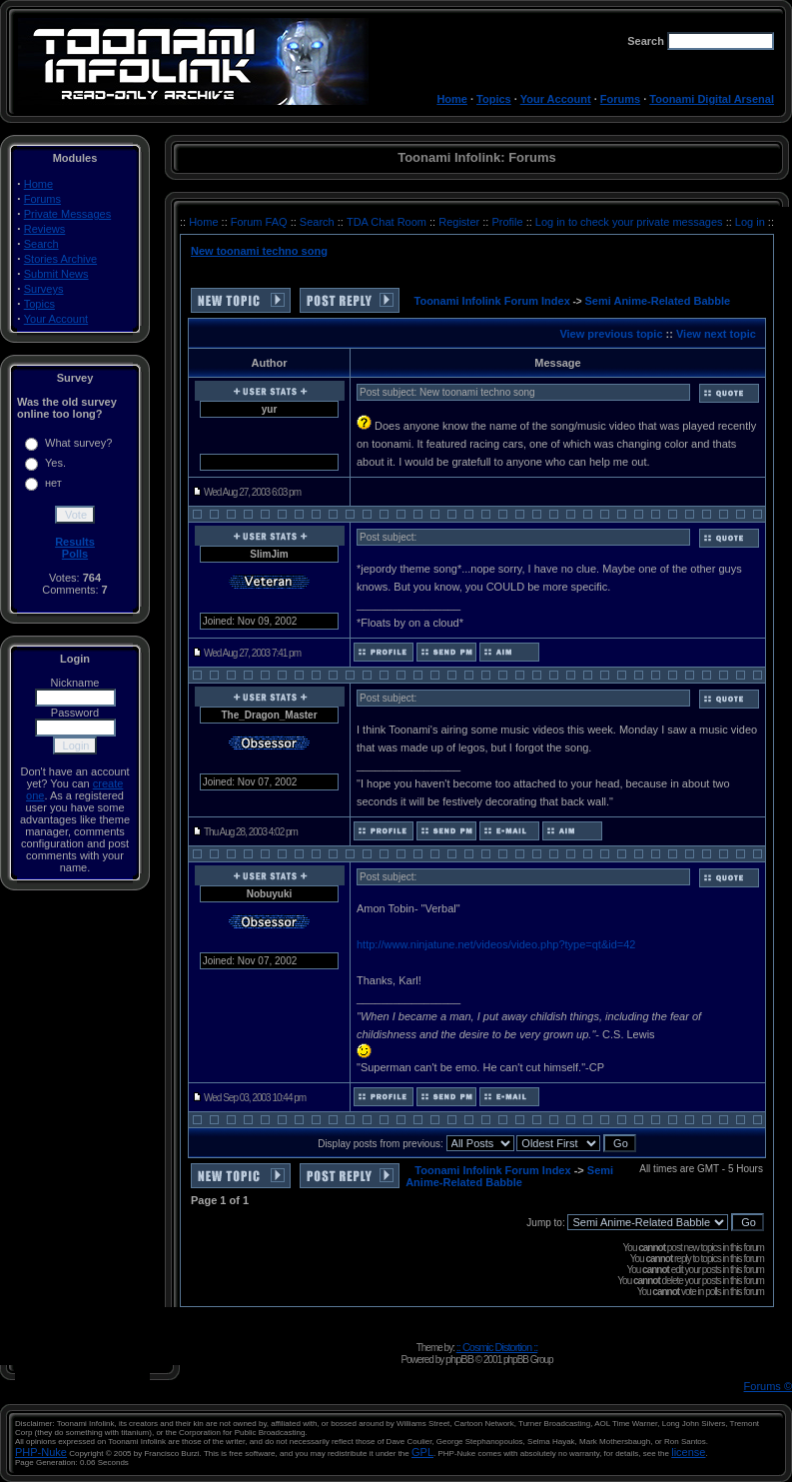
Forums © (768, 1386)
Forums (620, 99)
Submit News (56, 274)
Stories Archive (60, 259)
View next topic (716, 334)
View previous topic (610, 334)
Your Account (555, 99)
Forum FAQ (261, 222)
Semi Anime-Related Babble (658, 301)
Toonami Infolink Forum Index (492, 301)
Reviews (45, 229)
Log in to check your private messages (630, 222)
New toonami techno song (259, 251)
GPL (422, 1452)
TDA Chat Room (388, 222)
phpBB (459, 1359)
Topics (493, 99)
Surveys (44, 289)
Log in (750, 222)
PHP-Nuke (41, 1452)
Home (451, 99)
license (688, 1452)
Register (460, 222)
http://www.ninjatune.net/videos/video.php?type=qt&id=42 (496, 944)
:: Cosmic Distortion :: (497, 1347)
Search (41, 244)
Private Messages (67, 214)
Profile (508, 222)
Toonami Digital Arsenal (711, 99)
